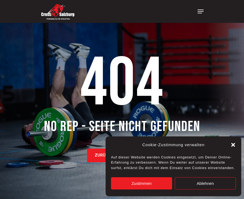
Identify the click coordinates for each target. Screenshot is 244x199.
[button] (233, 145)
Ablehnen (205, 183)
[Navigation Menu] (201, 11)
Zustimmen (141, 183)
